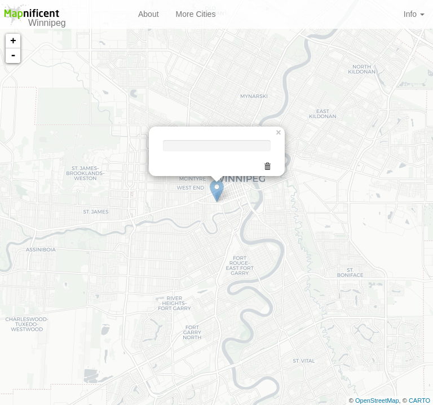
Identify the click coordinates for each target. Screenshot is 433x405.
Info (414, 14)
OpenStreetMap (377, 400)
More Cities (196, 14)
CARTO (419, 400)
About (148, 14)
